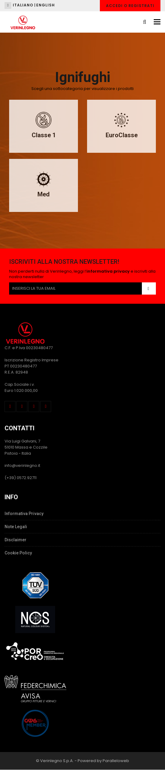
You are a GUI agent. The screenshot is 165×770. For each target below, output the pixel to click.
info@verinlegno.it (22, 465)
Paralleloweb (116, 761)
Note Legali (16, 526)
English (45, 5)
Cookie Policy (18, 552)
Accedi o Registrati (130, 5)
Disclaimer (15, 539)
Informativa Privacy (24, 513)
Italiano (23, 5)
